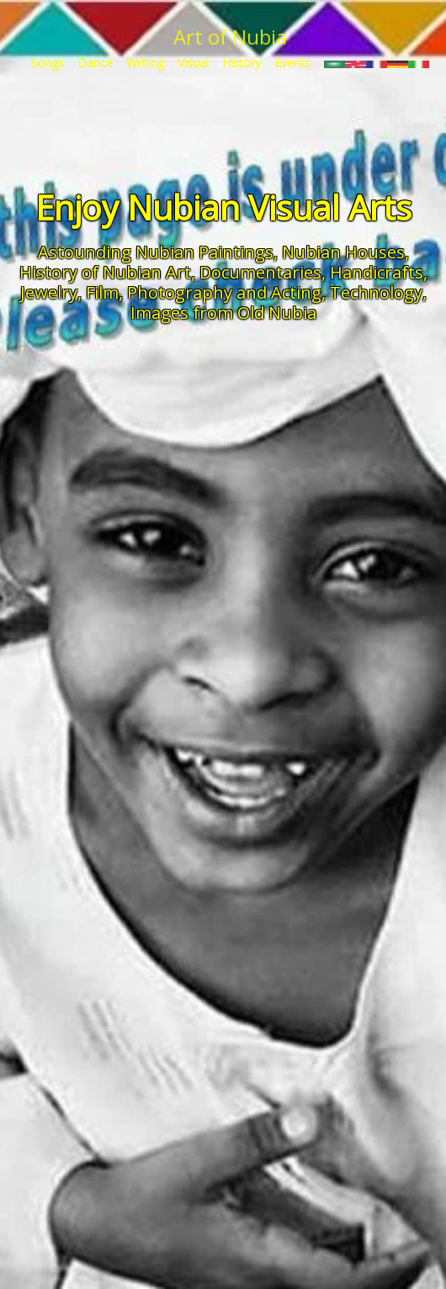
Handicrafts (376, 272)
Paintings (236, 252)
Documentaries (260, 272)
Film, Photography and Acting (203, 292)
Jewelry (48, 292)
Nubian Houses (343, 252)
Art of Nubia (230, 36)
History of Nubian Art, (107, 272)
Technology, (378, 292)
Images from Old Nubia (223, 312)
